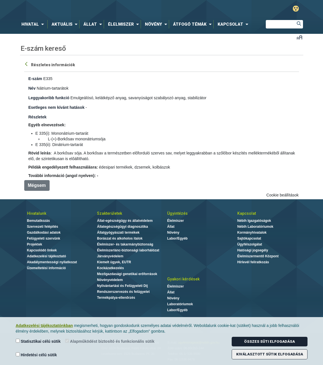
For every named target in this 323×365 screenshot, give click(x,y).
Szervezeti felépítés (42, 227)
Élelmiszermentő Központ (258, 256)
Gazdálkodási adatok (44, 233)
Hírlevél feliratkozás (253, 262)
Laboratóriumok (180, 304)
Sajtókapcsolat (249, 238)
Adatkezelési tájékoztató (46, 256)
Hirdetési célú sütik (36, 354)
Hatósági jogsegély (252, 250)
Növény (173, 233)
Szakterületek (109, 213)
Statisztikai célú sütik (38, 341)
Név (32, 88)
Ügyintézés (177, 213)
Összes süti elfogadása (269, 341)
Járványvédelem (110, 256)
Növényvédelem (110, 280)
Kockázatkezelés (110, 268)
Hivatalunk (36, 213)
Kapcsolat (246, 213)
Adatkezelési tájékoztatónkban (44, 325)
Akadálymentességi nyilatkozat (52, 262)
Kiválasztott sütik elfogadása (269, 354)
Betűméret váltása (299, 37)
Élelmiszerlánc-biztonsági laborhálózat (128, 250)
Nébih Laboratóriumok (255, 227)
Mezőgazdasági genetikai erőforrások (127, 274)
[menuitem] (34, 24)
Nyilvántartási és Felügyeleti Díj (122, 286)
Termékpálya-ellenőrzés (116, 298)
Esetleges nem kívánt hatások (56, 107)
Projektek (34, 244)
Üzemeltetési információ (46, 268)
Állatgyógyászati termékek (118, 233)
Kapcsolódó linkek (42, 250)
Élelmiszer (175, 221)
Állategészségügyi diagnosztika (122, 227)
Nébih (101, 9)
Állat (170, 227)
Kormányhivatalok (252, 233)
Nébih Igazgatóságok (254, 221)
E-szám (35, 78)
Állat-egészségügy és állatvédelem (124, 221)
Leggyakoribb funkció (48, 98)
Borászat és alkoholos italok (119, 238)
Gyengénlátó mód (296, 9)
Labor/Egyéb (177, 238)
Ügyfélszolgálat (249, 244)
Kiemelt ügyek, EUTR (114, 262)
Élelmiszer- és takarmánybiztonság (125, 244)
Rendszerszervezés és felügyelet (123, 292)
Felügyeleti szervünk (43, 238)
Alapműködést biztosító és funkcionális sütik (109, 341)
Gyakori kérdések (183, 279)
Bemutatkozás (38, 221)
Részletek (37, 117)
